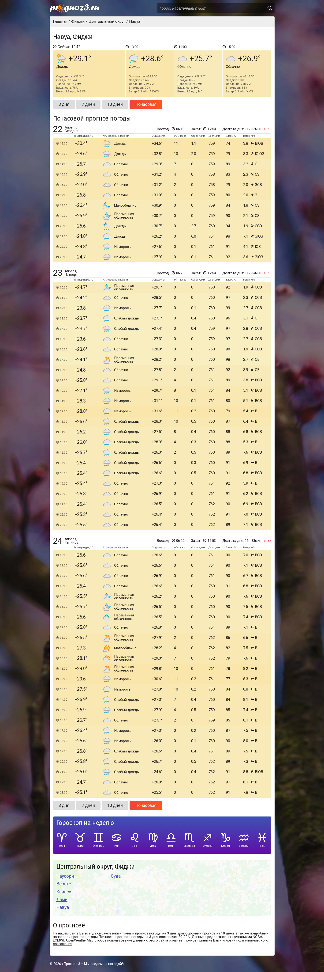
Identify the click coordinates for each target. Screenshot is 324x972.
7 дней (88, 104)
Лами (61, 899)
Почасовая (145, 104)
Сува (116, 876)
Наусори (65, 876)
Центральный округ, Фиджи (95, 867)
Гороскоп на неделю (85, 823)
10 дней (115, 104)
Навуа (62, 907)
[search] (270, 8)
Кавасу (63, 892)
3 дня (64, 104)
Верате (63, 884)
